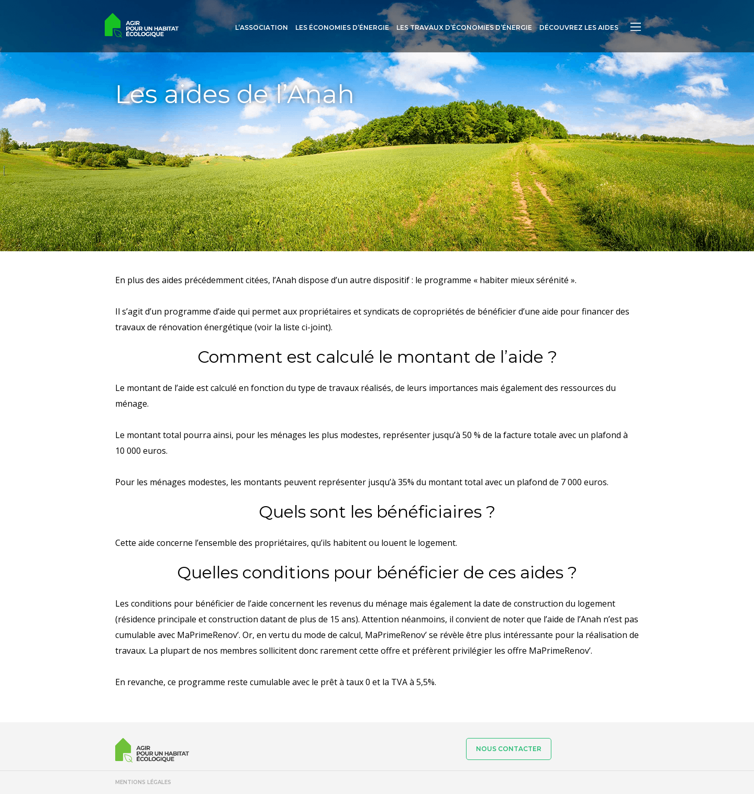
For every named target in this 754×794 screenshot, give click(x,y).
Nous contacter (508, 749)
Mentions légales (143, 782)
